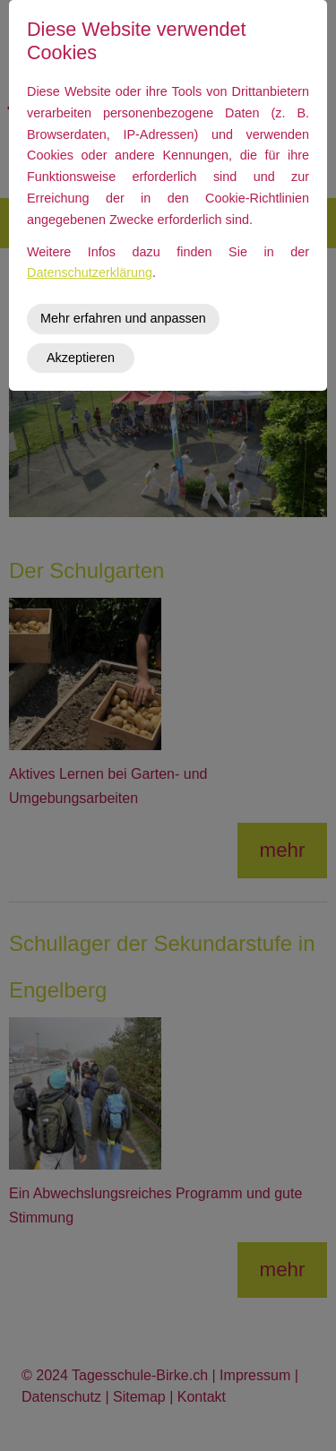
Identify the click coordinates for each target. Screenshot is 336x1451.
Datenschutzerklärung (89, 272)
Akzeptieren (81, 357)
